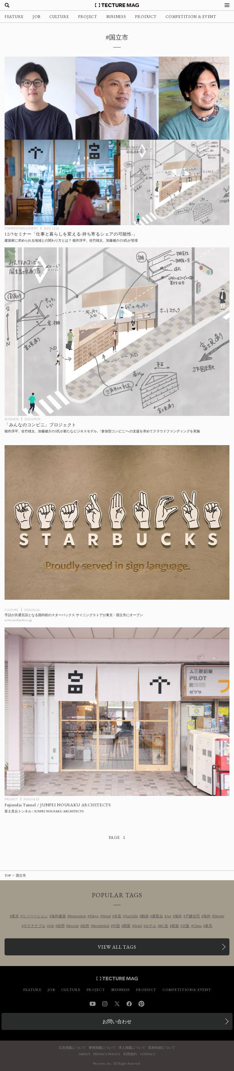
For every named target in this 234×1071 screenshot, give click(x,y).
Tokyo (94, 916)
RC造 (164, 926)
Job (51, 926)
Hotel (138, 926)
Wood (106, 916)
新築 (175, 926)
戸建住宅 (192, 916)
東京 (15, 916)
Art (168, 916)
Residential (101, 926)
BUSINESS (116, 16)
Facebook (129, 1004)
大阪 (186, 926)
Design (219, 916)
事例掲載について (102, 1047)
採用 (61, 926)
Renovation (77, 916)
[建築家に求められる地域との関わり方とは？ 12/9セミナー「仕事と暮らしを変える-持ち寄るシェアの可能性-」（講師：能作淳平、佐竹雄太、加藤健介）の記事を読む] (117, 141)
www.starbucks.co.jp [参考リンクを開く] (18, 620)
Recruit (73, 926)
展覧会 (157, 916)
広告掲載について (72, 1047)
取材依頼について (161, 1047)
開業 (126, 926)
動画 (145, 916)
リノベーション (35, 916)
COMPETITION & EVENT (190, 16)
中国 (116, 926)
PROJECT (87, 16)
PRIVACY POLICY (106, 1054)
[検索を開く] (7, 5)
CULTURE (59, 16)
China (197, 926)
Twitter (117, 1004)
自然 (85, 926)
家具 (208, 926)
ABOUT (84, 1054)
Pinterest (141, 1004)
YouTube (131, 916)
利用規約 (130, 1054)
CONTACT (147, 1054)
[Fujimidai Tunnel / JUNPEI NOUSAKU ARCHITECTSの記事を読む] (117, 711)
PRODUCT (145, 16)
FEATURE (14, 16)
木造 (117, 916)
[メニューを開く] (227, 5)
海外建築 (58, 916)
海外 (178, 916)
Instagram (105, 1004)
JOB (36, 16)
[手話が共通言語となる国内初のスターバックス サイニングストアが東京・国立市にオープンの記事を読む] (117, 522)
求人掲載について (132, 1047)
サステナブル (34, 926)
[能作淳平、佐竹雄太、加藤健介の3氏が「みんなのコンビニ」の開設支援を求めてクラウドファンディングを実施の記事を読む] (117, 331)
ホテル (150, 926)
